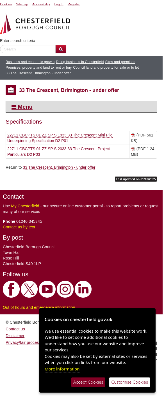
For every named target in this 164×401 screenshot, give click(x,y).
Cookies (6, 4)
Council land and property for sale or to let (106, 67)
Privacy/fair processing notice (32, 342)
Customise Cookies (129, 382)
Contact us (15, 329)
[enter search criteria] (28, 49)
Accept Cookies (88, 382)
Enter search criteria (17, 40)
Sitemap (22, 4)
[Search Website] (60, 49)
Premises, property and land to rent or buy (39, 67)
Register (74, 4)
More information (62, 369)
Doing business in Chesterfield (80, 62)
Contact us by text (19, 227)
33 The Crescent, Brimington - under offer (59, 167)
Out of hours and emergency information (39, 307)
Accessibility (41, 4)
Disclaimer (15, 335)
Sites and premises (120, 62)
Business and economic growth (30, 62)
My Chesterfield (25, 206)
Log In (58, 4)
